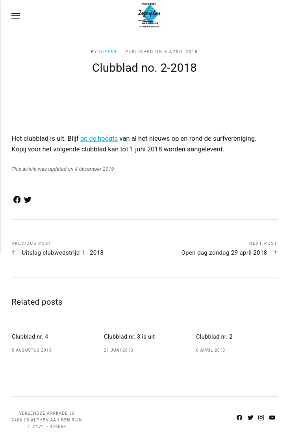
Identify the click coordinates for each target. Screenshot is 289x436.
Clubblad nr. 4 (30, 336)
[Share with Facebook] (16, 201)
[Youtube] (271, 416)
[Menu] (16, 16)
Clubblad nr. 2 (214, 336)
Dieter (108, 51)
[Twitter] (249, 416)
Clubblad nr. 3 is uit (130, 336)
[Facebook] (238, 416)
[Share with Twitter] (26, 201)
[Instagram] (260, 416)
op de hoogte (99, 138)
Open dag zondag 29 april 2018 (221, 252)
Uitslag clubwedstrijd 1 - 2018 (65, 252)
